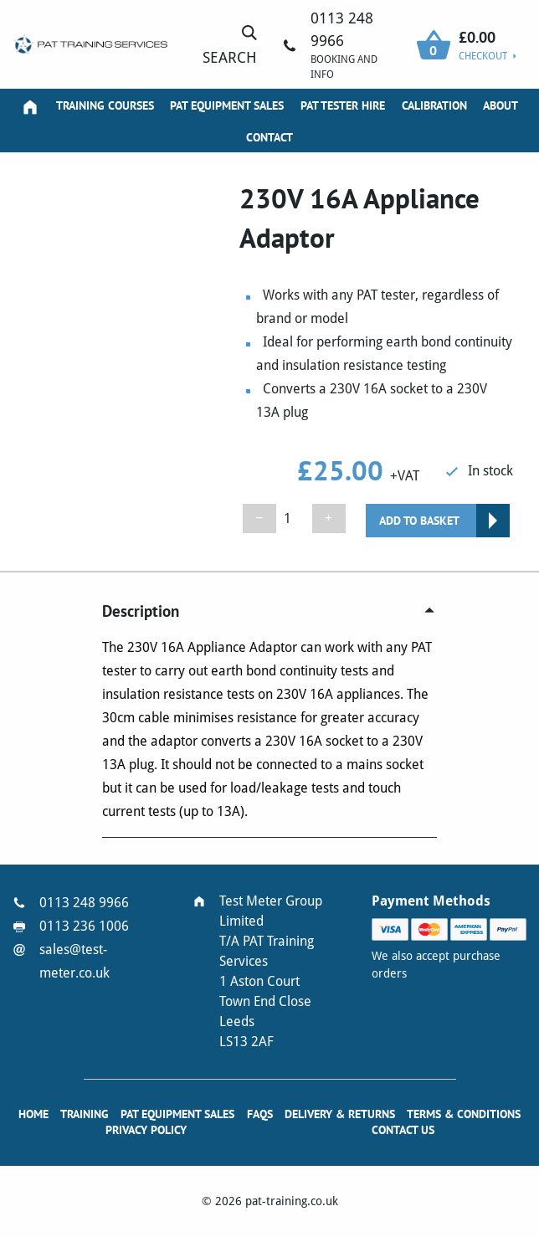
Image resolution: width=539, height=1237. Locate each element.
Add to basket (419, 520)
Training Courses (105, 105)
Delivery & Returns (340, 1114)
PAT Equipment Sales (227, 105)
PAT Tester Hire (342, 105)
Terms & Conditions (464, 1114)
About (500, 105)
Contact (269, 137)
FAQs (260, 1114)
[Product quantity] (294, 518)
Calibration (434, 105)
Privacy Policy (146, 1129)
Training (84, 1114)
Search (230, 45)
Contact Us (403, 1129)
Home (33, 1114)
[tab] (269, 610)
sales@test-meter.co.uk (74, 961)
